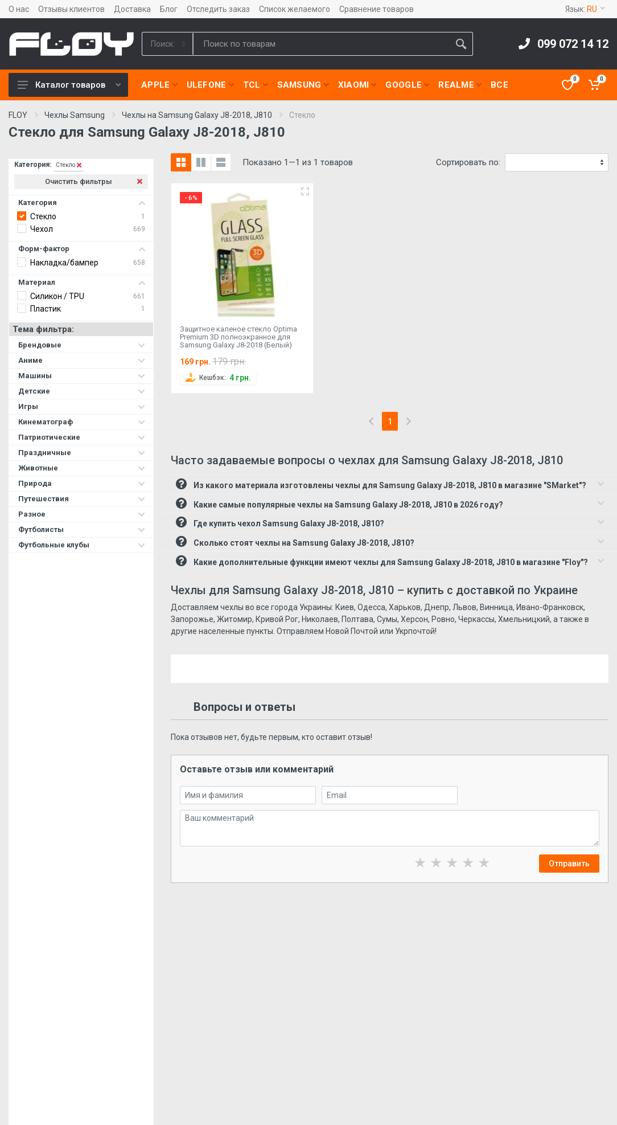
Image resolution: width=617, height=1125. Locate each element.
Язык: (584, 9)
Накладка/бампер (64, 262)
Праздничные (81, 452)
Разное (81, 514)
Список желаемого (294, 9)
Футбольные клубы (81, 545)
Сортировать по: (468, 162)
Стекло (43, 216)
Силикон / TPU (57, 296)
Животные (81, 468)
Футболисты (81, 529)
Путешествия (81, 498)
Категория (81, 202)
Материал (81, 282)
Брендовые (81, 345)
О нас (19, 9)
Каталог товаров (69, 85)
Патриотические (81, 437)
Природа (81, 483)
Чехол (41, 229)
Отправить (569, 863)
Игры (81, 406)
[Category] (168, 44)
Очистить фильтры (93, 181)
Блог (169, 9)
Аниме (81, 360)
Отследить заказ (218, 9)
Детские (81, 391)
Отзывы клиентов (71, 9)
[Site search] (321, 44)
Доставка (132, 9)
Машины (81, 375)
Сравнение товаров (376, 9)
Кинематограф (81, 422)
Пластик (45, 308)
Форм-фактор (81, 248)
